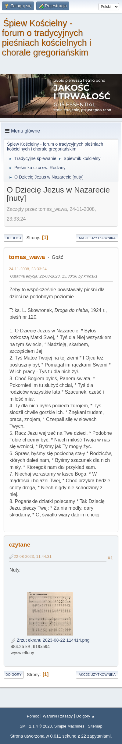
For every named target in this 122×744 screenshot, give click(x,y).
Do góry (13, 674)
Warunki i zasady (58, 716)
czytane (19, 544)
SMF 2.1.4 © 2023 (36, 726)
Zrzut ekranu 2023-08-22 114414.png (50, 640)
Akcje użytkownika (97, 238)
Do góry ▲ (85, 716)
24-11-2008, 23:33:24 (28, 269)
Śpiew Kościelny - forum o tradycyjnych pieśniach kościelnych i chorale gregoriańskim (46, 37)
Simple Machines (69, 726)
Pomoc (33, 716)
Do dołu (13, 238)
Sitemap (95, 726)
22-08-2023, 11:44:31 (33, 556)
